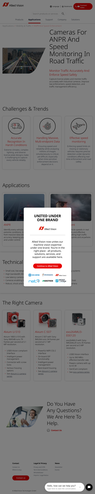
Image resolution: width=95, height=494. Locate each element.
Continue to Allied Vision (47, 266)
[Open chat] (89, 487)
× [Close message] (80, 487)
